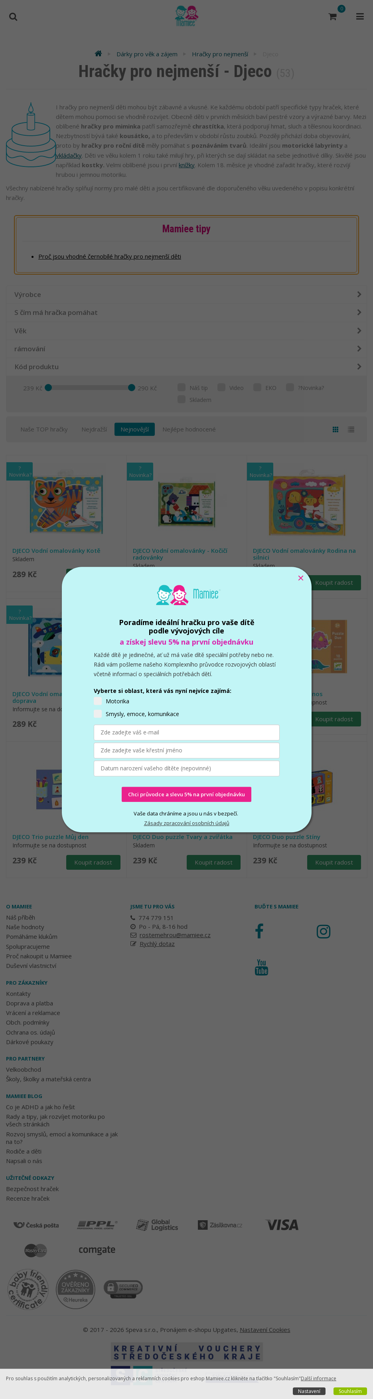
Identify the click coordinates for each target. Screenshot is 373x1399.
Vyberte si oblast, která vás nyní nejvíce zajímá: (162, 691)
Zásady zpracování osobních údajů (186, 823)
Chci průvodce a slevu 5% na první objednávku (186, 794)
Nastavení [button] (309, 1391)
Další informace (318, 1378)
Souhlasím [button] (350, 1391)
